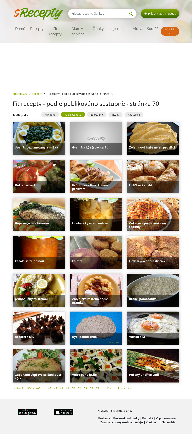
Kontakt (147, 418)
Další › (111, 388)
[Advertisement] (96, 65)
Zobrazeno (97, 114)
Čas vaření (134, 114)
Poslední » (124, 388)
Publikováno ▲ (72, 114)
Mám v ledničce (77, 31)
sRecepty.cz (20, 94)
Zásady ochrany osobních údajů (121, 422)
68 (61, 388)
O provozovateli (166, 418)
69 (67, 388)
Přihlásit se (170, 31)
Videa (137, 28)
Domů (20, 28)
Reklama (104, 418)
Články (98, 28)
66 (49, 388)
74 (97, 388)
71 (79, 388)
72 (85, 388)
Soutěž (152, 28)
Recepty (37, 28)
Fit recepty (55, 31)
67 (55, 388)
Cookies (151, 422)
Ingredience (118, 28)
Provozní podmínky (126, 418)
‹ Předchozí (33, 388)
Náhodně (50, 114)
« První (18, 388)
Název (115, 114)
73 (91, 388)
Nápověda (168, 422)
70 (73, 388)
